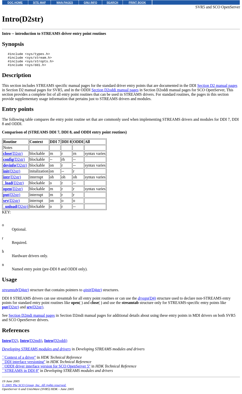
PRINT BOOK (137, 2)
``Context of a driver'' (19, 360)
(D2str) (13, 156)
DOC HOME (15, 2)
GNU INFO (90, 2)
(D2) (10, 343)
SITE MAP (39, 2)
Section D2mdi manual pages (32, 318)
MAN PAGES (65, 2)
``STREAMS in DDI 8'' (20, 373)
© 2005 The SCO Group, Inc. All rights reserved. (34, 388)
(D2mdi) (31, 343)
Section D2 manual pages (217, 88)
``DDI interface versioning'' (23, 365)
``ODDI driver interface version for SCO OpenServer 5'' (46, 369)
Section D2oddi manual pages (115, 93)
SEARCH (112, 2)
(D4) (147, 301)
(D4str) (15, 293)
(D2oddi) (55, 343)
